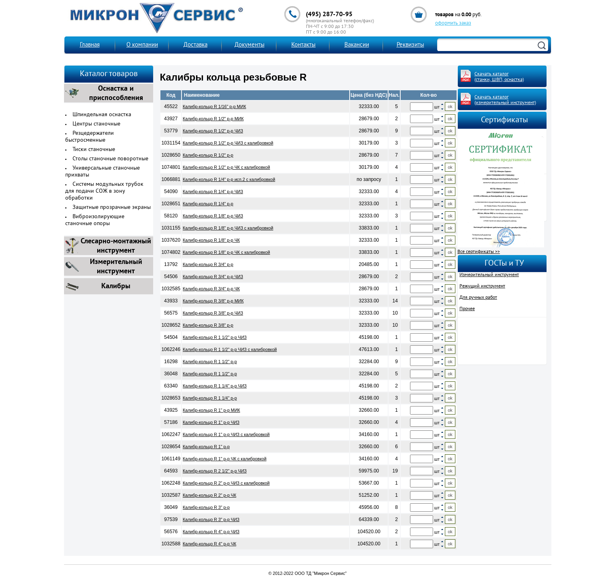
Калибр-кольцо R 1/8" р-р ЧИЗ (213, 215)
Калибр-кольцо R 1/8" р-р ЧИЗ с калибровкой (228, 228)
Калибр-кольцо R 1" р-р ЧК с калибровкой (225, 458)
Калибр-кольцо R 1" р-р (206, 446)
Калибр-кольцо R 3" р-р (206, 507)
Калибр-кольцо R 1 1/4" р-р (210, 398)
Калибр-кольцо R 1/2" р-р (208, 155)
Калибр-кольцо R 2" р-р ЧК (209, 495)
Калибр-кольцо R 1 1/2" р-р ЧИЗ (215, 337)
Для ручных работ (478, 298)
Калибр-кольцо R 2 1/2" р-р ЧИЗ (215, 470)
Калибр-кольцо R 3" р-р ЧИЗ (211, 519)
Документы (250, 45)
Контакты (303, 45)
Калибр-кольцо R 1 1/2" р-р (210, 361)
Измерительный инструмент (489, 275)
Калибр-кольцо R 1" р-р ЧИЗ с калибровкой (226, 434)
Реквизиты (410, 45)
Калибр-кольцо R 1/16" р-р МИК (214, 106)
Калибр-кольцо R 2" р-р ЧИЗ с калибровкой (226, 483)
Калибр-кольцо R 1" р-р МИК (211, 410)
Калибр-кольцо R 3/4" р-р (208, 264)
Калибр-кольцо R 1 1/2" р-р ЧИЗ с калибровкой (230, 349)
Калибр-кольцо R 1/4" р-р (208, 203)
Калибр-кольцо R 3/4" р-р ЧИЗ (213, 276)
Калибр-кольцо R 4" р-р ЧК (209, 543)
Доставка (195, 45)
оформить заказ (453, 23)
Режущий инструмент (482, 286)
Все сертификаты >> (478, 252)
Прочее (467, 309)
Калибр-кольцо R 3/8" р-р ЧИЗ (213, 313)
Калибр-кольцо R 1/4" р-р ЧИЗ (213, 191)
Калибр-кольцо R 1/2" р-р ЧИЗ (213, 130)
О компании (142, 45)
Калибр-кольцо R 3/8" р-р (208, 325)
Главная (90, 45)
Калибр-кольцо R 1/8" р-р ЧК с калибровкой (226, 252)
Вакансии (356, 45)
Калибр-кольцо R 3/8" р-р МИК (213, 300)
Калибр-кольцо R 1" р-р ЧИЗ (211, 422)
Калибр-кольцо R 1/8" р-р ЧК (211, 240)
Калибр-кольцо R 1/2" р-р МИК (213, 118)
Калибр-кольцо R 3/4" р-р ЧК (211, 288)
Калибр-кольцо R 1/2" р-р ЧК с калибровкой (226, 167)
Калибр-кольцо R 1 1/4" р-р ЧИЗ (215, 385)
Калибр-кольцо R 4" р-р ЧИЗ (211, 531)
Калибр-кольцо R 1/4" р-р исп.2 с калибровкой (229, 179)
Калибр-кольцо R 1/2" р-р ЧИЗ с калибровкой (228, 142)
